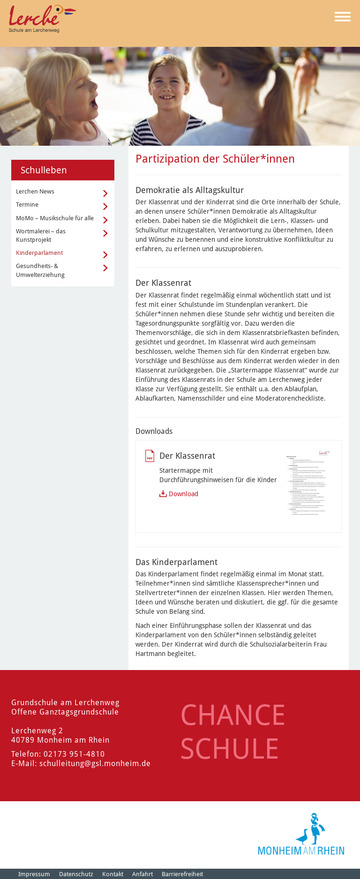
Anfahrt (142, 874)
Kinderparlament (39, 252)
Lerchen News (35, 191)
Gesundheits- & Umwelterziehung (40, 270)
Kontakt (112, 874)
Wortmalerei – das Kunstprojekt (41, 235)
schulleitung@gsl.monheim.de (95, 763)
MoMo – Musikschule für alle (55, 218)
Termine (27, 204)
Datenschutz (76, 874)
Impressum (34, 874)
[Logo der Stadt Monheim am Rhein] (301, 834)
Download (183, 494)
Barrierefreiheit (182, 874)
